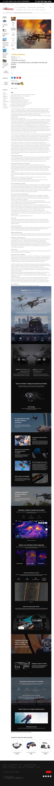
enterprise (40, 196)
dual (45, 219)
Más (12, 88)
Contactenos (42, 9)
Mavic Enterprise (29, 285)
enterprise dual (32, 188)
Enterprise (22, 159)
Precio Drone (22, 166)
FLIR (27, 157)
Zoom (18, 159)
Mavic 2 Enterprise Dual (31, 108)
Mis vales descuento (13, 767)
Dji (25, 166)
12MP (19, 96)
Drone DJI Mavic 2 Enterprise (34, 235)
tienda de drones (5, 101)
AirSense (14, 218)
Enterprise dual (28, 202)
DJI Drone (14, 133)
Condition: (13, 57)
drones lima (5, 98)
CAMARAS (24, 9)
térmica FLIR (23, 122)
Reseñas (15, 88)
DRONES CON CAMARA (9, 12)
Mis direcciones (21, 767)
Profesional (15, 115)
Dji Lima (14, 153)
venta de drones (5, 107)
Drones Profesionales (32, 7)
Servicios (33, 9)
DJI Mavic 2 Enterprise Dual (19, 118)
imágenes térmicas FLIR (26, 135)
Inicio (16, 7)
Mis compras (5, 767)
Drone (23, 108)
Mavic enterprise (45, 281)
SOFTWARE (37, 9)
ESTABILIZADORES (19, 9)
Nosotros (19, 766)
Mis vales (38, 767)
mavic (19, 115)
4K (30, 164)
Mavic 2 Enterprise (30, 166)
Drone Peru (5, 104)
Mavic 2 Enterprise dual (21, 233)
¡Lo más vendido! (5, 17)
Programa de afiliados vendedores (30, 764)
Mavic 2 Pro (43, 158)
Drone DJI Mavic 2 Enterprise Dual (18, 285)
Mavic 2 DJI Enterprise (39, 219)
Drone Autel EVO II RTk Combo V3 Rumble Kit (6, 54)
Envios (21, 764)
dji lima (4, 99)
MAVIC (28, 94)
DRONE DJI (30, 114)
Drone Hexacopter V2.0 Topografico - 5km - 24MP (5, 64)
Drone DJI (14, 170)
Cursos (28, 9)
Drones (31, 149)
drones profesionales (5, 96)
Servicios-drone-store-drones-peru (29, 766)
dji (21, 232)
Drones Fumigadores (41, 7)
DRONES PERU (32, 126)
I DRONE (18, 111)
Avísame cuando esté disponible (18, 60)
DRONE (12, 118)
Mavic (16, 117)
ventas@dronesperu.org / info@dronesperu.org (14, 777)
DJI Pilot (18, 254)
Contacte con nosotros (13, 764)
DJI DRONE (34, 119)
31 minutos (25, 101)
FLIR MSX (13, 264)
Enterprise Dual (19, 158)
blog (39, 766)
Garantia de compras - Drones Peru (9, 766)
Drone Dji (41, 145)
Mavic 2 (29, 119)
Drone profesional (17, 247)
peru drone (5, 106)
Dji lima (16, 230)
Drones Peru (17, 202)
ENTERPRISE (32, 94)
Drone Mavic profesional (28, 195)
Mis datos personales (30, 767)
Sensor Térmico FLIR (15, 155)
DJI (26, 94)
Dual (25, 170)
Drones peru (5, 94)
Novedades (5, 78)
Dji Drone (39, 158)
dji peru (4, 92)
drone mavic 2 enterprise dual (24, 240)
